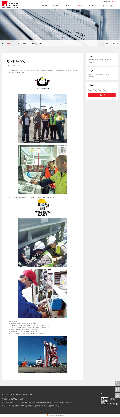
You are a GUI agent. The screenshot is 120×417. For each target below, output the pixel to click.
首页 (102, 43)
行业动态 (16, 43)
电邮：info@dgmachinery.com (40, 402)
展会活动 (25, 43)
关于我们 (44, 5)
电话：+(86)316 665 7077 (9, 402)
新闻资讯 (80, 5)
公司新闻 (7, 43)
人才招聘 (92, 5)
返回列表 (102, 95)
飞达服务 (68, 5)
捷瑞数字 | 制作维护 (54, 406)
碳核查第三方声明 (37, 43)
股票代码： (110, 1)
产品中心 (56, 5)
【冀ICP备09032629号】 (41, 406)
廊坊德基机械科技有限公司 (19, 406)
